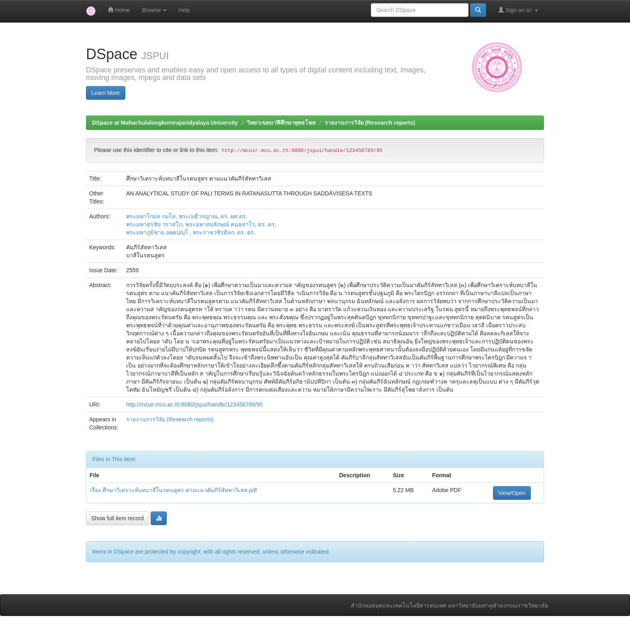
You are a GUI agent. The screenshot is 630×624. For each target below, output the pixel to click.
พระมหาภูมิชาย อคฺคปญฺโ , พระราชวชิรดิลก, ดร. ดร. (191, 232)
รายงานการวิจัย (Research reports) (370, 122)
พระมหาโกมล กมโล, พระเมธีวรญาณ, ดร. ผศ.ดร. (187, 216)
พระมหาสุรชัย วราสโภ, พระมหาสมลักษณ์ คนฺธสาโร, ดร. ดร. (201, 224)
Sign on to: (518, 9)
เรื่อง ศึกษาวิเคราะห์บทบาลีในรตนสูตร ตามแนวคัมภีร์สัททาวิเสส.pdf (173, 490)
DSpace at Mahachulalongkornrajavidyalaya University (165, 122)
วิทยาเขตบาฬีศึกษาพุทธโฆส (281, 122)
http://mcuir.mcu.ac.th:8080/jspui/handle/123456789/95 (194, 404)
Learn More (105, 93)
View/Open (512, 493)
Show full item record (117, 518)
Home (119, 9)
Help (184, 10)
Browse (154, 10)
